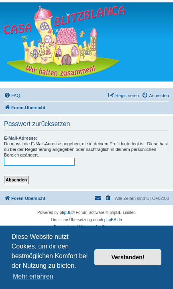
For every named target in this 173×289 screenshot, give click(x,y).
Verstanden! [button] (128, 257)
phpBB (66, 212)
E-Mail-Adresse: (20, 138)
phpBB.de (113, 220)
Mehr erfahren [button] (33, 276)
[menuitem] (12, 95)
